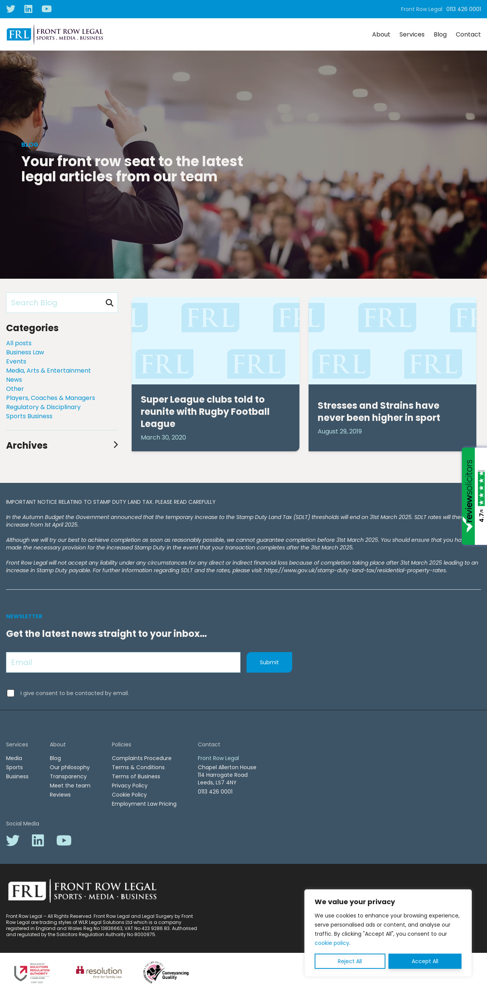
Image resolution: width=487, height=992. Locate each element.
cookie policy (332, 943)
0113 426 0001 (463, 9)
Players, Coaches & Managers (50, 398)
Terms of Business (136, 776)
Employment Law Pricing (144, 804)
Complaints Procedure (142, 758)
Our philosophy (70, 767)
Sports (14, 767)
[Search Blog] (62, 302)
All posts (19, 343)
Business (17, 776)
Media (14, 758)
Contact (468, 34)
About (381, 34)
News (14, 379)
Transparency (68, 776)
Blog (440, 34)
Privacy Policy (130, 785)
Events (16, 361)
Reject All (350, 961)
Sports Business (29, 416)
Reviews (60, 794)
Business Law (25, 352)
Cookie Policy (129, 794)
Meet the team (70, 785)
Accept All (425, 961)
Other (15, 388)
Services (412, 34)
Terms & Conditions (138, 767)
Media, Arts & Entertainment (48, 370)
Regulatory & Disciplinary (43, 407)
